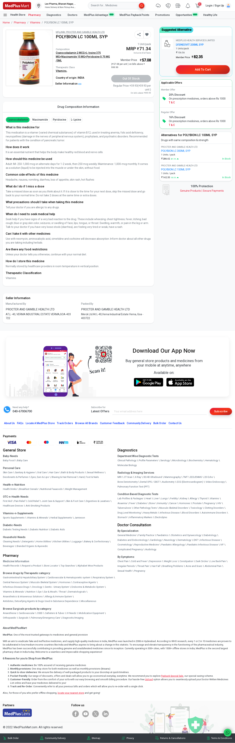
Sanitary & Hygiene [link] (25, 472)
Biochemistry (196, 460)
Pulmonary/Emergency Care (45, 618)
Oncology (37, 587)
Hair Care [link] (54, 472)
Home (6, 22)
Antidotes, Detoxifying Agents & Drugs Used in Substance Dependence (40, 601)
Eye (40, 591)
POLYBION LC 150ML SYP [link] (175, 169)
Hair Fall (155, 566)
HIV (219, 503)
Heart (148, 498)
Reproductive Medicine (146, 544)
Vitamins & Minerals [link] (37, 517)
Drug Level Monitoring (129, 512)
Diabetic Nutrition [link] (39, 529)
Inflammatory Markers (140, 517)
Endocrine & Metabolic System (87, 587)
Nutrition (30, 591)
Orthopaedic (9, 618)
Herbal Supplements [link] (61, 517)
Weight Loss (170, 561)
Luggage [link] (77, 541)
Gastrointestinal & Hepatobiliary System (24, 577)
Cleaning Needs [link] (11, 541)
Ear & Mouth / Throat (55, 591)
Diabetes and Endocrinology (132, 540)
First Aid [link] (7, 501)
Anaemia (122, 503)
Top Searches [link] (68, 565)
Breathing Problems (172, 566)
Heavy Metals (150, 512)
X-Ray (138, 477)
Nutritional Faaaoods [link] (51, 489)
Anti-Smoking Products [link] (38, 505)
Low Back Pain (218, 561)
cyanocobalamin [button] (17, 119)
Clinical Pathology (126, 460)
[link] (17, 5)
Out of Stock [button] (131, 78)
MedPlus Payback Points (134, 14)
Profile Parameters (148, 460)
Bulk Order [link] (13, 738)
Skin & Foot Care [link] (75, 501)
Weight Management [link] (76, 489)
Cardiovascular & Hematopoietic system (68, 577)
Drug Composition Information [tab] (78, 107)
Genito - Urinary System (57, 587)
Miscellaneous (88, 601)
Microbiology (179, 460)
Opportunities (186, 14)
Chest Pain (123, 561)
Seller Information (68, 83)
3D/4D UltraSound (152, 477)
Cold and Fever (139, 561)
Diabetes (142, 503)
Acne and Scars (194, 566)
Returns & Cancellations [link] (172, 738)
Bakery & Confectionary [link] (96, 541)
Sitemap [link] (96, 738)
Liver (156, 498)
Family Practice (146, 535)
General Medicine (126, 535)
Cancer (173, 503)
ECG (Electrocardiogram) (190, 482)
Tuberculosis (124, 508)
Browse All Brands (86, 423)
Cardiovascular (27, 613)
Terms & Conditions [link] (221, 738)
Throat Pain (143, 566)
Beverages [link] (8, 546)
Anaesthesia (9, 613)
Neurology (169, 540)
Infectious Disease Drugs (16, 587)
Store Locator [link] (51, 565)
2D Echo (208, 477)
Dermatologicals (77, 591)
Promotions (162, 14)
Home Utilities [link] (43, 541)
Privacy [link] (130, 738)
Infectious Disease (170, 512)
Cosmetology (124, 544)
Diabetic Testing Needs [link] (15, 529)
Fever (132, 503)
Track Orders (65, 423)
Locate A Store (40, 423)
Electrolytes (161, 517)
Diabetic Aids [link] (58, 529)
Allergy (193, 498)
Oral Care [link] (42, 472)
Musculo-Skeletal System (43, 582)
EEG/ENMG (196, 477)
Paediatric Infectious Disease (202, 544)
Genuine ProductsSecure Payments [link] (202, 190)
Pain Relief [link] (19, 501)
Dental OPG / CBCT (150, 482)
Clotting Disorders (214, 508)
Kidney (183, 498)
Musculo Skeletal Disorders (173, 508)
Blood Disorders (190, 512)
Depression (155, 561)
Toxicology (196, 508)
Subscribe (220, 411)
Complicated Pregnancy (130, 549)
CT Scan (128, 477)
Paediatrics (162, 535)
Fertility (174, 498)
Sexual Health (124, 570)
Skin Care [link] (8, 472)
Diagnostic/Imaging (73, 618)
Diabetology (210, 535)
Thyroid (203, 498)
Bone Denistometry (127, 482)
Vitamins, (61, 70)
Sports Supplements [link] (14, 517)
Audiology (150, 549)
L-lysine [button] (76, 119)
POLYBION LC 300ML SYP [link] (175, 150)
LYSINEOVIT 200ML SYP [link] (190, 44)
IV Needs (71, 613)
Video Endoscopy (215, 482)
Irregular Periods (126, 566)
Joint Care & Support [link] (53, 501)
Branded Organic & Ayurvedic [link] (32, 546)
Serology (165, 460)
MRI (119, 477)
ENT (196, 540)
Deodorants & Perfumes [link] (15, 477)
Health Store (14, 15)
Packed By (87, 303)
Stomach (122, 517)
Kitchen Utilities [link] (61, 541)
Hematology (211, 460)
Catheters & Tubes (54, 613)
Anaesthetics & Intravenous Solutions (23, 596)
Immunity (162, 503)
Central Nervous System (15, 582)
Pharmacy (34, 14)
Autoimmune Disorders (214, 512)
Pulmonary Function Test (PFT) (133, 486)
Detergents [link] (28, 541)
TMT (185, 477)
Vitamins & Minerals (13, 591)
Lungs (164, 498)
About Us (9, 423)
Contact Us (174, 423)
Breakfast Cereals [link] (28, 489)
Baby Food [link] (9, 460)
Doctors (73, 14)
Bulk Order (159, 423)
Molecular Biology (127, 465)
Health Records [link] (11, 565)
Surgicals (23, 618)
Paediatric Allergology (173, 544)
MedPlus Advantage (99, 14)
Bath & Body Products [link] (72, 472)
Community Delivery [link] (55, 738)
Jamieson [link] (79, 517)
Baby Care (22, 460)
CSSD (39, 613)
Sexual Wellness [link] (95, 472)
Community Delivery (139, 423)
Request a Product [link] (31, 565)
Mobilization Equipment (91, 613)
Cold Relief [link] (33, 501)
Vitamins (35, 22)
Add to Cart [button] (203, 69)
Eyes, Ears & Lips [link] (40, 477)
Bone (152, 503)
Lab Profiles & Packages (130, 498)
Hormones (65, 582)
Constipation (186, 561)
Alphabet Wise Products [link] (90, 565)
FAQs (20, 423)
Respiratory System (103, 577)
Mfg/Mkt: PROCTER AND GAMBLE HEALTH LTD (80, 32)
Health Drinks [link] (10, 489)
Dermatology (184, 540)
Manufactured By (16, 303)
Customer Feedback (112, 423)
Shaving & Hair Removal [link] (63, 477)
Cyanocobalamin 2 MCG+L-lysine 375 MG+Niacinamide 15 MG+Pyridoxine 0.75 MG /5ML (83, 56)
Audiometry (168, 482)
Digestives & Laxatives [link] (98, 501)
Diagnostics (54, 14)
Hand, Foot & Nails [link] (89, 477)
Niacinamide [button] (40, 119)
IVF (222, 544)
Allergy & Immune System (58, 596)
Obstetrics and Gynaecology (186, 535)
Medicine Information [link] (16, 561)
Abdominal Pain (213, 566)
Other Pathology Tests (145, 508)
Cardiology (156, 540)
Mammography (172, 477)
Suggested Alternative (176, 30)
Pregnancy (209, 503)
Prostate (197, 503)
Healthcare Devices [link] (13, 505)
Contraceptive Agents (84, 582)
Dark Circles (202, 561)
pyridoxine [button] (59, 119)
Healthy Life (210, 14)
